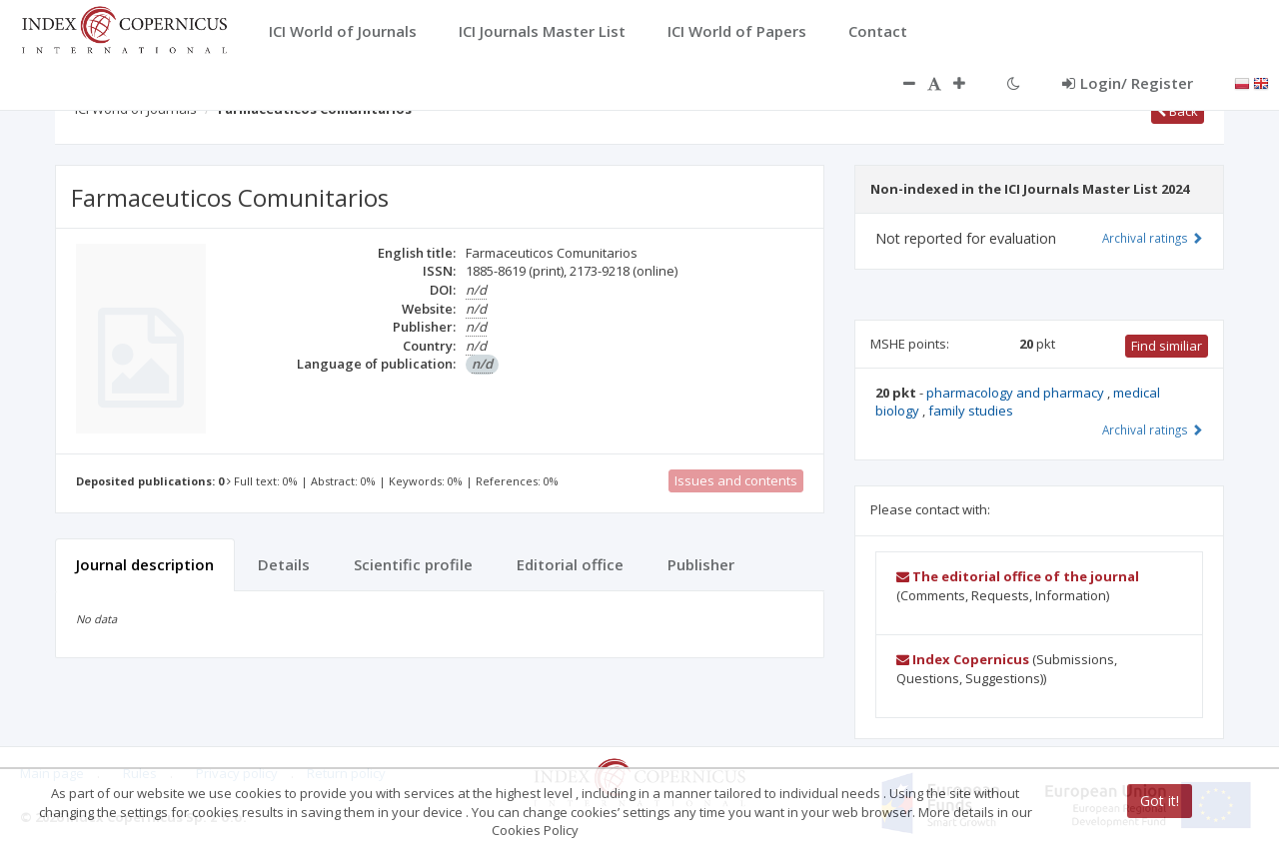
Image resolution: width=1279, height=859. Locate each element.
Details (284, 564)
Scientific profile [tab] (413, 564)
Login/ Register (1127, 83)
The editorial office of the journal (1017, 576)
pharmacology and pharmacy (1016, 393)
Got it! (1159, 800)
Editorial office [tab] (570, 564)
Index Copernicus (962, 659)
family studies (970, 411)
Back (1177, 111)
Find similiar (1166, 346)
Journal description (145, 564)
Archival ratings (1152, 238)
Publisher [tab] (700, 564)
